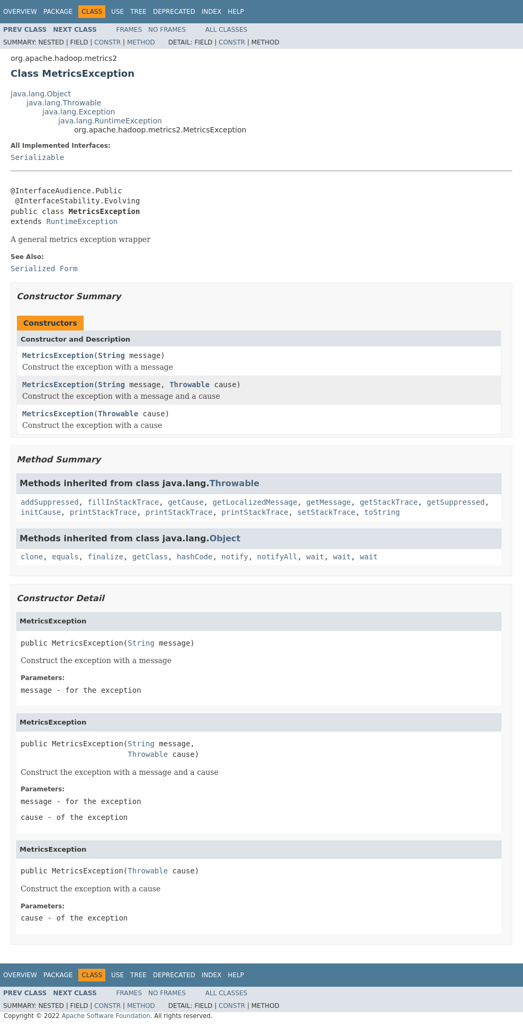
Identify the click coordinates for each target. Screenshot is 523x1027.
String (111, 355)
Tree (138, 11)
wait (315, 556)
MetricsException (58, 355)
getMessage (328, 502)
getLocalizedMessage (254, 502)
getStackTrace (389, 502)
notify (234, 556)
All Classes (226, 29)
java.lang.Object (41, 94)
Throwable (189, 384)
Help (236, 11)
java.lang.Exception (78, 112)
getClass (150, 556)
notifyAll (277, 556)
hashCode (194, 556)
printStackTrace (103, 512)
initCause (41, 512)
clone (32, 556)
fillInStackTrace (123, 502)
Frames (129, 29)
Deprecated (174, 11)
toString (382, 512)
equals (65, 556)
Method (141, 42)
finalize (105, 556)
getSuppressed (456, 502)
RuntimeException (82, 221)
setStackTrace (326, 512)
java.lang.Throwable (63, 103)
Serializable (37, 157)
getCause (185, 502)
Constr (107, 42)
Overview (20, 11)
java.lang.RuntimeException (110, 121)
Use (117, 11)
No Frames (167, 29)
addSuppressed (50, 502)
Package (58, 11)
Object (225, 538)
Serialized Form (44, 268)
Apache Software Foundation (105, 1016)
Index (212, 11)
